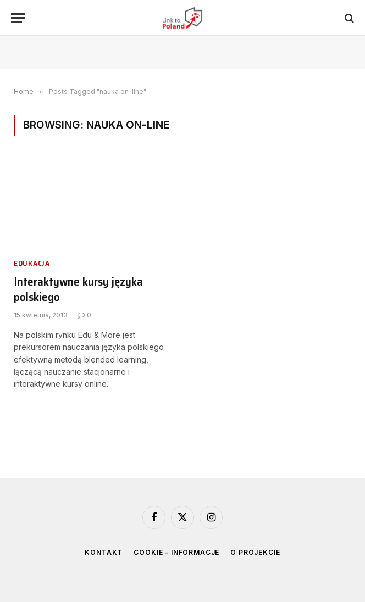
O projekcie (255, 552)
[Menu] (18, 17)
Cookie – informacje (176, 552)
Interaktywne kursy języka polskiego (78, 289)
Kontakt (104, 552)
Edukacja (32, 263)
